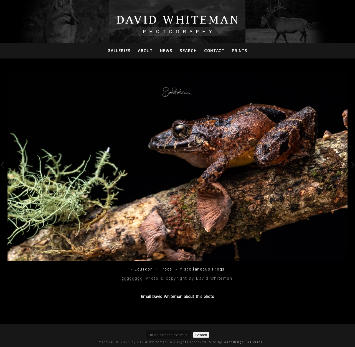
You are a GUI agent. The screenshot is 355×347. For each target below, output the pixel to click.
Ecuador (143, 269)
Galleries (119, 50)
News (166, 50)
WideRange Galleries (243, 342)
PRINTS (239, 50)
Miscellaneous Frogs (201, 269)
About (145, 50)
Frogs (166, 269)
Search (188, 50)
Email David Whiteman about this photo (177, 296)
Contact (214, 50)
